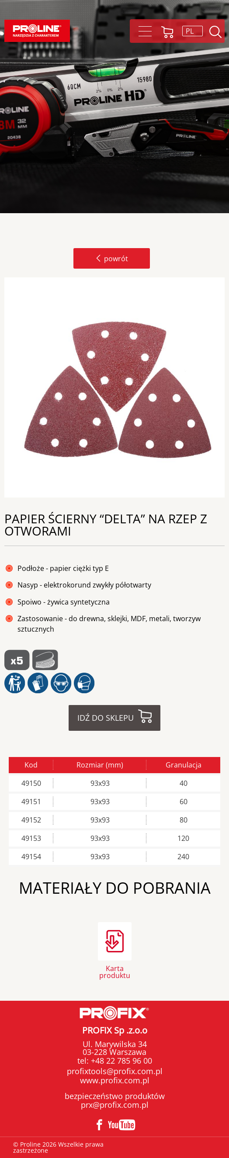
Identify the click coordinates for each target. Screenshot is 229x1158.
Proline (37, 30)
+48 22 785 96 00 (120, 1060)
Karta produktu (114, 971)
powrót (111, 258)
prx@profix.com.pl (115, 1104)
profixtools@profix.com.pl (115, 1071)
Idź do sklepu (105, 717)
